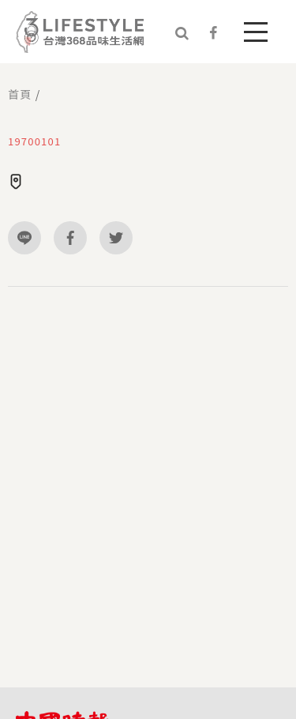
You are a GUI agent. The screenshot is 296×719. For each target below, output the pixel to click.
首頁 (20, 94)
